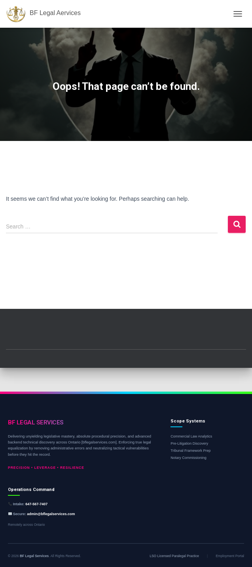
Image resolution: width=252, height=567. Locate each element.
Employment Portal (230, 556)
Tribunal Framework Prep (190, 451)
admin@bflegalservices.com (51, 514)
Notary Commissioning (189, 458)
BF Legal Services (34, 556)
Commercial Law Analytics (191, 436)
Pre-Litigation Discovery (189, 443)
